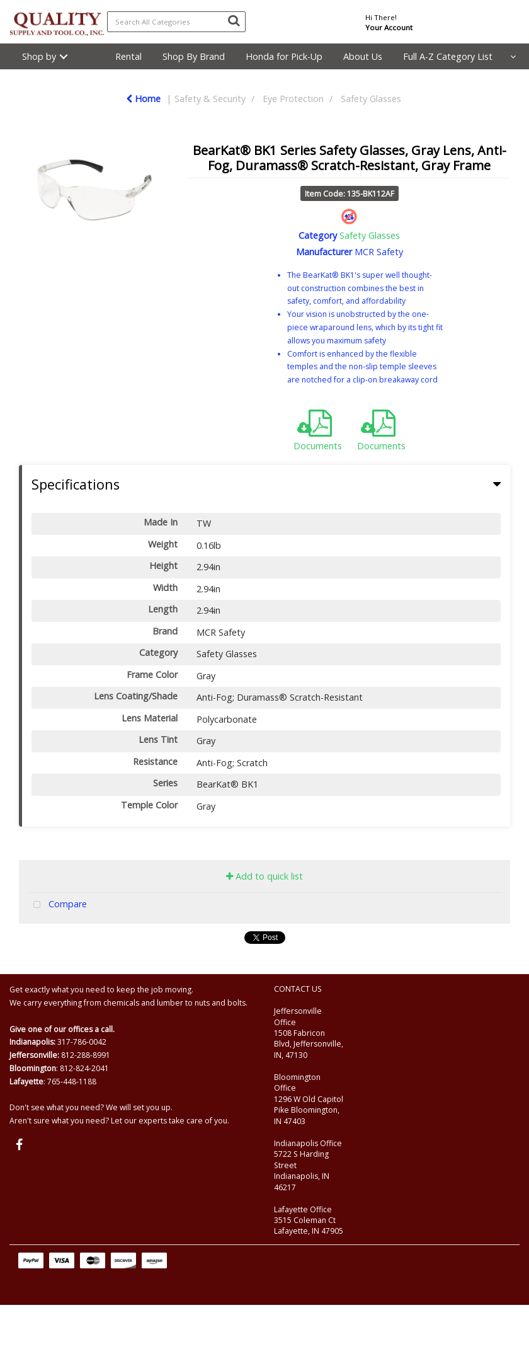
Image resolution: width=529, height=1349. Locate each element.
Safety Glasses (371, 99)
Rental (128, 56)
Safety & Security (210, 99)
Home (143, 99)
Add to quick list (264, 876)
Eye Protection (293, 99)
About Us (362, 56)
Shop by (39, 56)
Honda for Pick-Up (284, 56)
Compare (57, 905)
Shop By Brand (193, 56)
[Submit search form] (233, 20)
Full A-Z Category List (447, 56)
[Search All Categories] (176, 21)
